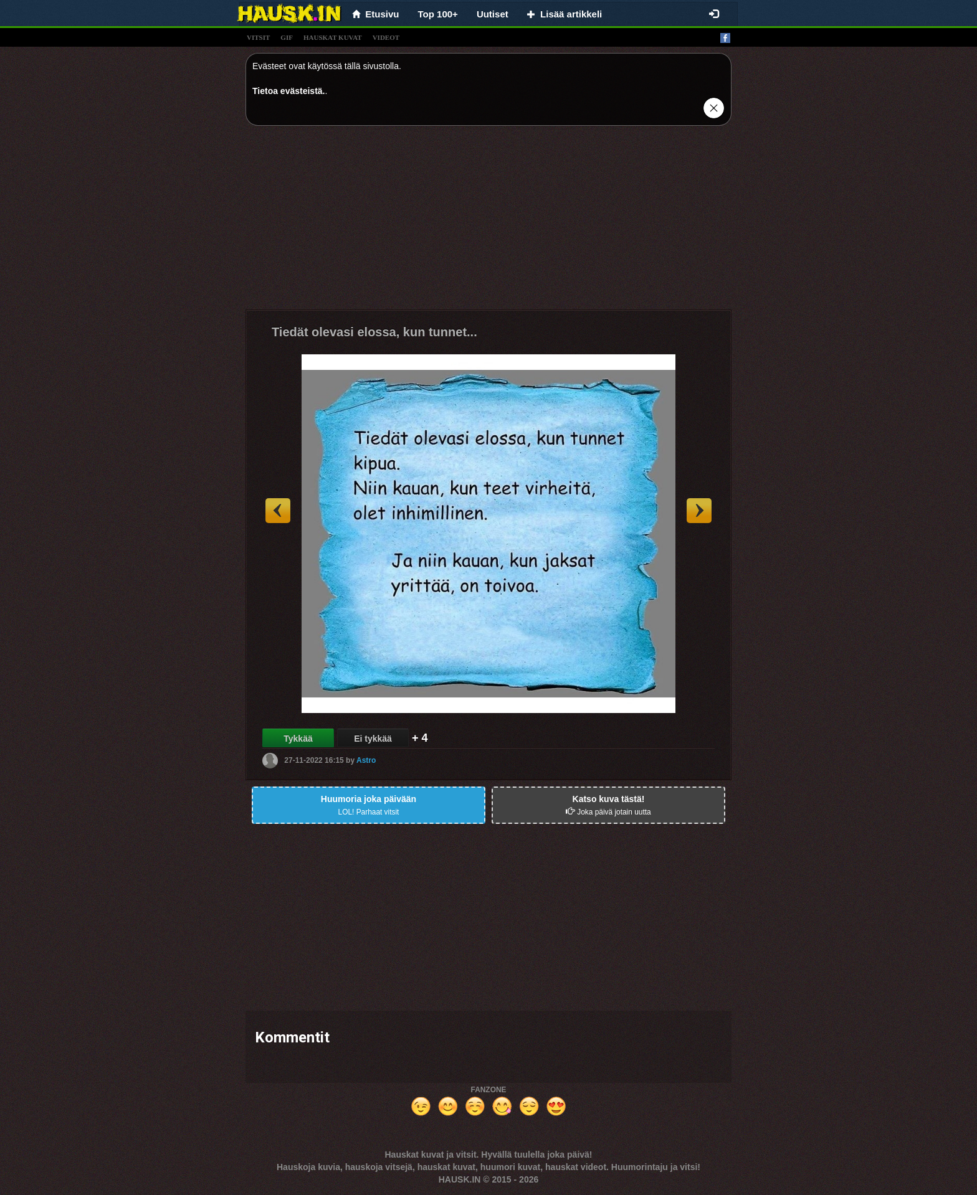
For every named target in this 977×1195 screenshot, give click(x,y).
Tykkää (298, 739)
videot (386, 37)
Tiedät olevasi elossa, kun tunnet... (374, 332)
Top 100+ (438, 14)
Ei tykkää (373, 739)
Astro (366, 760)
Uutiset (492, 14)
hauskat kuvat (332, 37)
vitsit (258, 37)
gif (286, 37)
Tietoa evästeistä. (288, 91)
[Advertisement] (488, 222)
